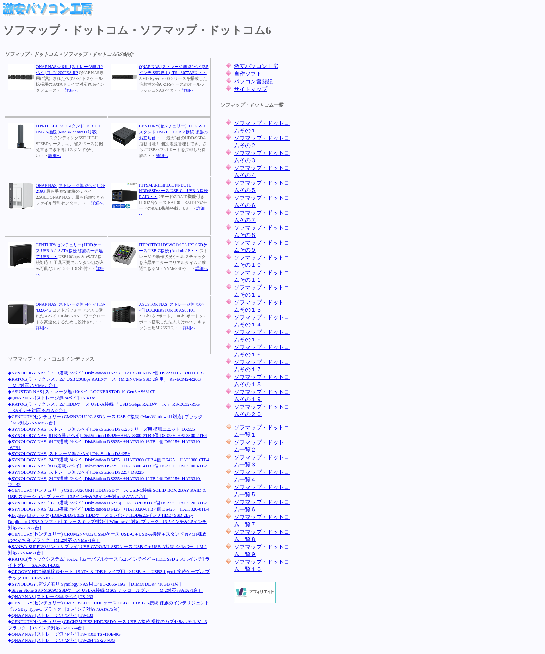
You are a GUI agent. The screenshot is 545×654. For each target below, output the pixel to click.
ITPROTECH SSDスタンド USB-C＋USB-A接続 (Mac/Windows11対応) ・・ (68, 132)
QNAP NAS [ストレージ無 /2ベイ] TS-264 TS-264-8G (63, 640)
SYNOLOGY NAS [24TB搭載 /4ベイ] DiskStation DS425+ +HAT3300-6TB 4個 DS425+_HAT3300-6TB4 (110, 459)
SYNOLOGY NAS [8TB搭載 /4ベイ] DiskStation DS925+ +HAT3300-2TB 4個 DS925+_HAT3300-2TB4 (109, 435)
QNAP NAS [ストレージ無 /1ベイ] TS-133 (52, 615)
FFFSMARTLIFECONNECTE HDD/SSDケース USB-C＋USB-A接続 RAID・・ (173, 191)
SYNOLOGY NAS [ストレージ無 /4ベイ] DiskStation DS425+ (70, 453)
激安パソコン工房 (256, 66)
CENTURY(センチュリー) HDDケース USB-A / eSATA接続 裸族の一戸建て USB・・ (69, 250)
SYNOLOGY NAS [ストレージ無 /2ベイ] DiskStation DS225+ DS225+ (78, 472)
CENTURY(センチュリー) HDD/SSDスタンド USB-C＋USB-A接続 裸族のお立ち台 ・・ (173, 132)
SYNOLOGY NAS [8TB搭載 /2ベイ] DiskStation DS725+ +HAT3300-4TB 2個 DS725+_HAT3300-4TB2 (109, 466)
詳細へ (71, 90)
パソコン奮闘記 (253, 81)
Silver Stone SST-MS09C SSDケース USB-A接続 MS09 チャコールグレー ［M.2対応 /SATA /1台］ (107, 590)
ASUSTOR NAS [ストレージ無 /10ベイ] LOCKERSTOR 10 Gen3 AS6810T (83, 391)
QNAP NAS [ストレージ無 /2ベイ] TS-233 (52, 596)
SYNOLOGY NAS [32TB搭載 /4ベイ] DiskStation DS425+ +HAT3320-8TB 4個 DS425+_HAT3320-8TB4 (110, 509)
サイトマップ (250, 89)
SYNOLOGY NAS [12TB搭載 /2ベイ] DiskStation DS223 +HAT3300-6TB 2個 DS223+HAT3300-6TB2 (107, 372)
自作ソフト (248, 74)
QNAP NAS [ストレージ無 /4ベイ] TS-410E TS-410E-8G (66, 634)
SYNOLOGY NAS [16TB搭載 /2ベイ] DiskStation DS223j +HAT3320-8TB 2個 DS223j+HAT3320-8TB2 (109, 502)
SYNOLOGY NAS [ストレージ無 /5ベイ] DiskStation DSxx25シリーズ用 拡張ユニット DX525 (103, 429)
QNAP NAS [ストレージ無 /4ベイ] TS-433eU (55, 397)
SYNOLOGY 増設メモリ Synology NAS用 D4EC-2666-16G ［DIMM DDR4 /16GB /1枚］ (97, 584)
